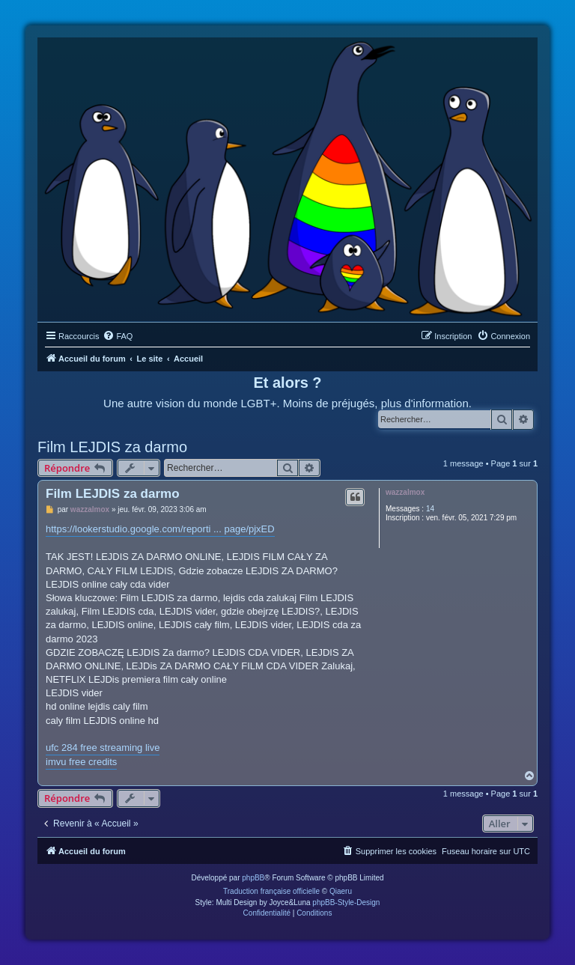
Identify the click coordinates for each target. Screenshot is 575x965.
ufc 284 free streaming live (102, 747)
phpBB (253, 878)
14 (430, 509)
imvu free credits (81, 761)
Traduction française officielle (271, 891)
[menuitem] (118, 336)
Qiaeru (340, 891)
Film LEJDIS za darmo (112, 447)
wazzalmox (405, 492)
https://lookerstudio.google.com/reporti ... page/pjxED (160, 529)
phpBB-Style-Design (346, 902)
